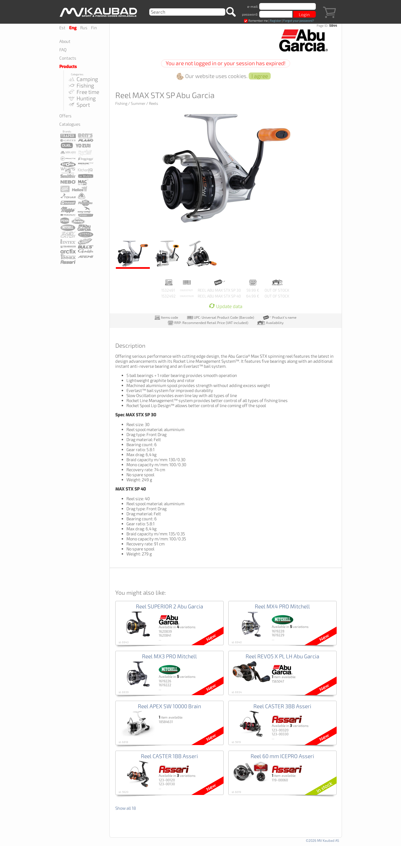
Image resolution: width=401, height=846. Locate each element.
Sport (79, 104)
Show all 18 (125, 808)
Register (275, 20)
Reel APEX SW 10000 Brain (169, 706)
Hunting (82, 98)
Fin (94, 27)
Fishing (81, 85)
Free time (83, 92)
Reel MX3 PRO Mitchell (169, 656)
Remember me (256, 20)
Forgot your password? (298, 20)
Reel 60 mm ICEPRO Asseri (282, 756)
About (64, 41)
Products (68, 66)
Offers (65, 115)
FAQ (63, 49)
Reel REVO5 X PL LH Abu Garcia (282, 656)
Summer (138, 103)
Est (62, 27)
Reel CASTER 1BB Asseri (169, 756)
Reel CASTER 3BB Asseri (282, 706)
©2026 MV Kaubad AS (322, 840)
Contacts (67, 58)
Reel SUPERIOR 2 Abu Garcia (169, 606)
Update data (225, 306)
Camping (83, 79)
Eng (73, 28)
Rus (83, 27)
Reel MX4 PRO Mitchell (282, 606)
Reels (153, 103)
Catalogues (69, 124)
